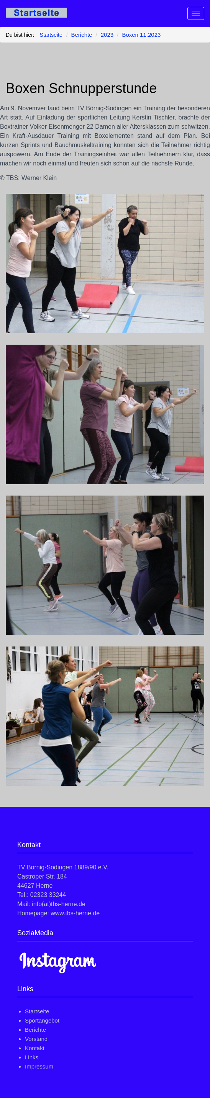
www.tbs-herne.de (75, 913)
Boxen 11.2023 (141, 34)
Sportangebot (42, 1020)
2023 (107, 34)
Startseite (37, 1011)
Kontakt (34, 1048)
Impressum (39, 1066)
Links (31, 1057)
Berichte (81, 34)
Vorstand (36, 1039)
